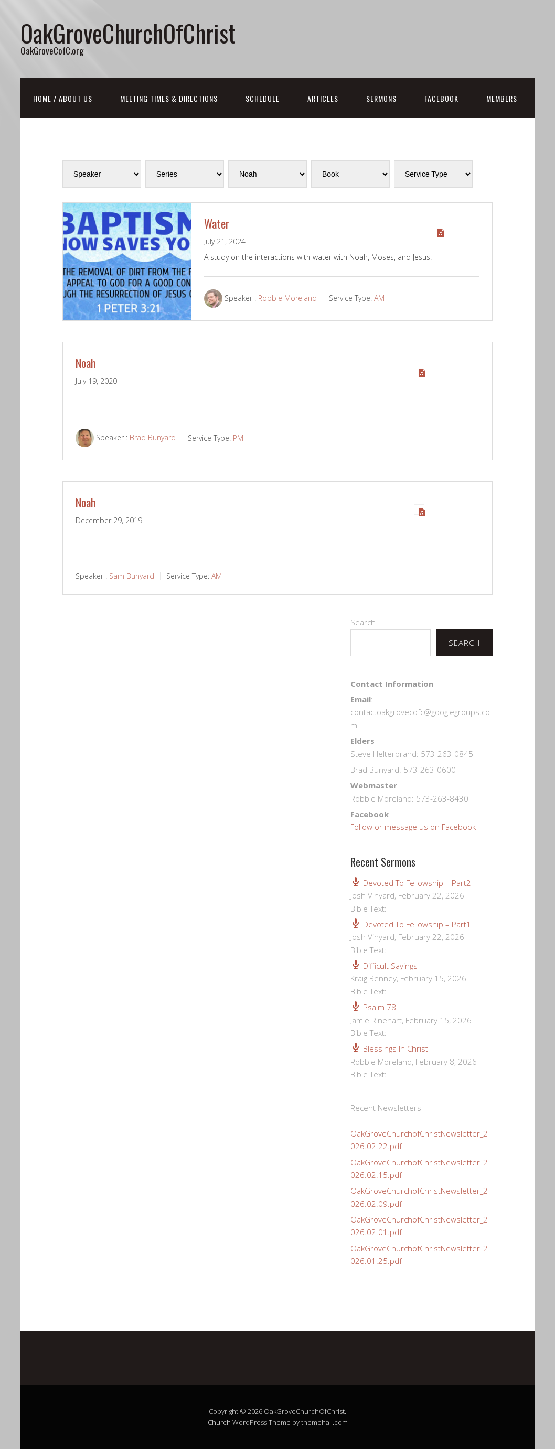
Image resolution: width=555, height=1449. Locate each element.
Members (501, 98)
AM (379, 298)
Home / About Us (62, 98)
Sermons (381, 98)
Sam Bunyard (131, 576)
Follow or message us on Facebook (413, 826)
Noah (85, 362)
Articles (322, 98)
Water (216, 223)
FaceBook (441, 98)
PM (238, 438)
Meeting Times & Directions (169, 98)
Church (219, 1422)
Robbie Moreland (287, 298)
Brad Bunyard (153, 438)
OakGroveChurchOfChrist (128, 32)
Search (363, 622)
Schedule (263, 98)
